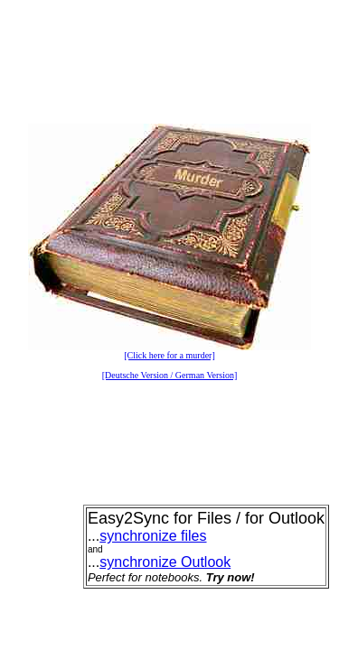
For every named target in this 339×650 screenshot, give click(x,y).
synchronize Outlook (165, 562)
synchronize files (152, 535)
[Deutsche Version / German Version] (170, 375)
